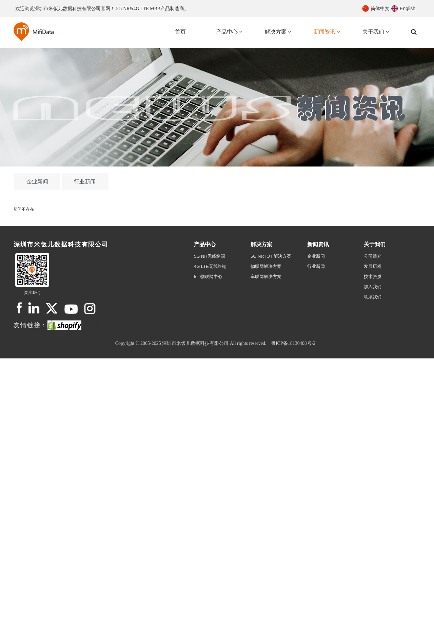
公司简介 (372, 256)
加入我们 (372, 286)
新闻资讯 (318, 244)
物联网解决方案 (266, 266)
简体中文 (380, 8)
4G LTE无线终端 (210, 266)
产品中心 (205, 244)
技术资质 (372, 276)
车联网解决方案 (266, 276)
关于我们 (375, 244)
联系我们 (372, 296)
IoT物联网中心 (208, 276)
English (407, 8)
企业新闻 (37, 181)
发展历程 (372, 266)
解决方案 (261, 244)
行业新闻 (85, 181)
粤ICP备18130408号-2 (293, 343)
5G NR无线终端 (209, 256)
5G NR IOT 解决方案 (271, 256)
